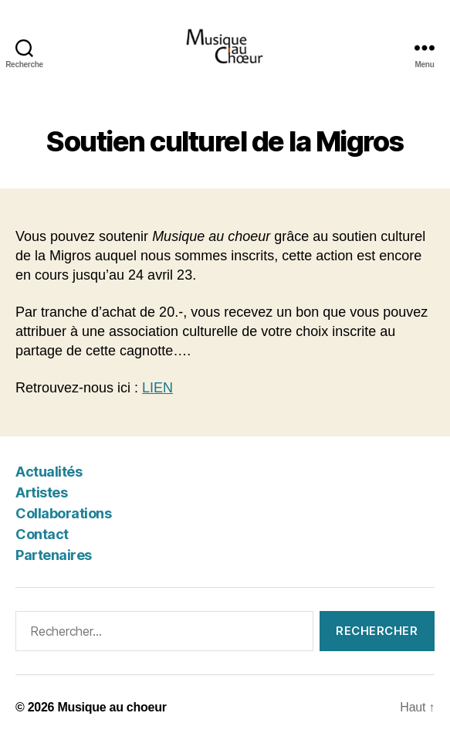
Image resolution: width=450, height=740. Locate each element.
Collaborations (63, 513)
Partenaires (53, 555)
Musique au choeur (111, 707)
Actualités (48, 471)
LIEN (157, 387)
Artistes (41, 492)
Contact (42, 534)
